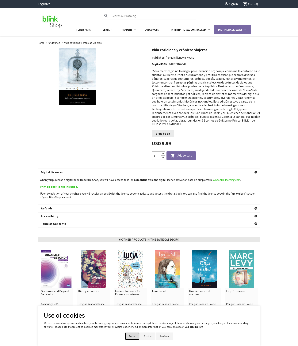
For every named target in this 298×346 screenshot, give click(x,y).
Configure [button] (164, 336)
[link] (56, 254)
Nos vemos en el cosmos (199, 264)
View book (163, 133)
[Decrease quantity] (163, 157)
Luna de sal (159, 263)
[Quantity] (156, 155)
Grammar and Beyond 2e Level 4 (55, 264)
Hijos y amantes (88, 263)
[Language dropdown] (45, 4)
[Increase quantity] (163, 153)
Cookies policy (194, 327)
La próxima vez (236, 263)
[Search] (149, 16)
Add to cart (181, 155)
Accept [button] (132, 336)
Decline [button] (147, 336)
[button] (149, 172)
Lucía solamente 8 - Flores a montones (127, 264)
